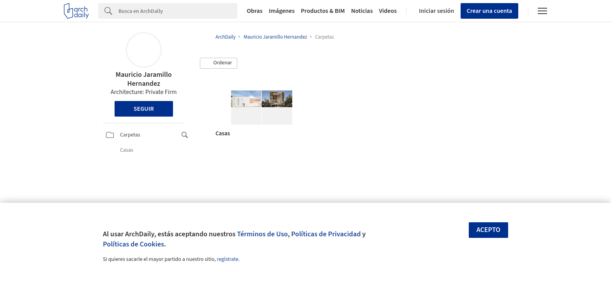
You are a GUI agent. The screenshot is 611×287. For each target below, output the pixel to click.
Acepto (489, 230)
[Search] (177, 11)
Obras (255, 11)
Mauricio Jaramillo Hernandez (144, 79)
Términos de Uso (262, 234)
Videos (388, 11)
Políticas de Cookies (133, 244)
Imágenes (282, 11)
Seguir (144, 109)
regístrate (227, 259)
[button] (218, 63)
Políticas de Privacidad (326, 234)
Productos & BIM (323, 11)
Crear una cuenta (489, 11)
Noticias (362, 11)
